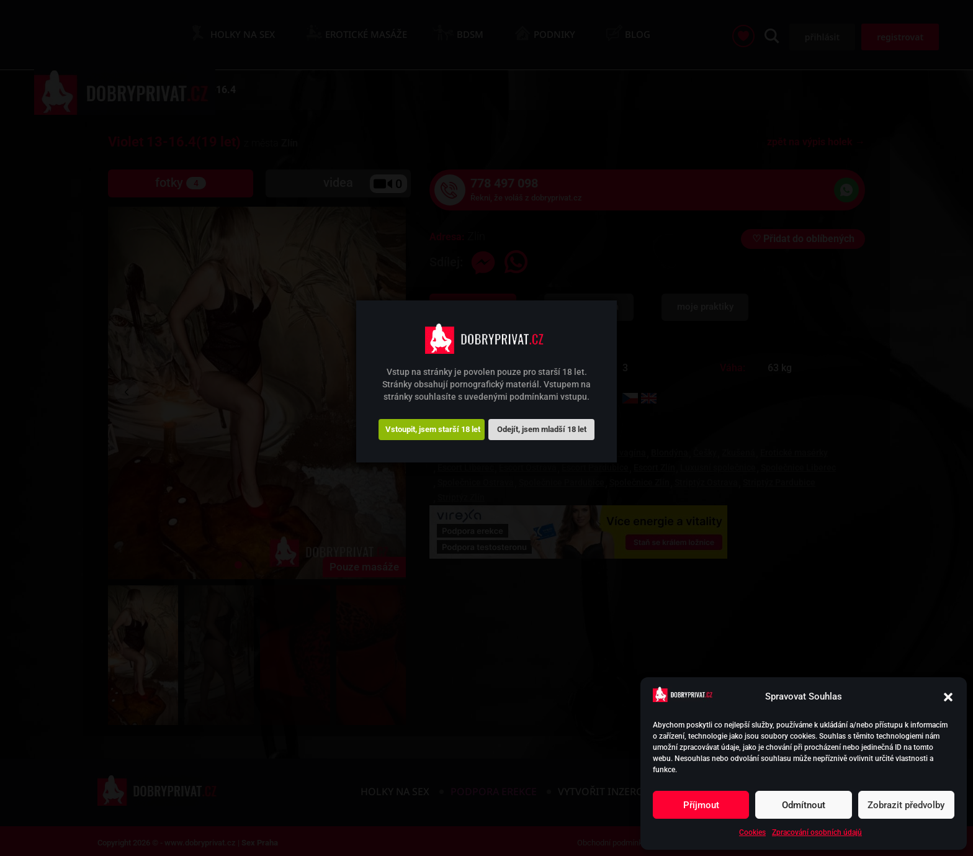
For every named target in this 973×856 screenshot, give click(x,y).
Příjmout (701, 805)
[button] (948, 697)
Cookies (752, 832)
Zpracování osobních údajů (817, 832)
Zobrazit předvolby (906, 805)
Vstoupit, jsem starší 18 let (432, 429)
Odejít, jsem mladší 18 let (541, 429)
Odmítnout (803, 805)
